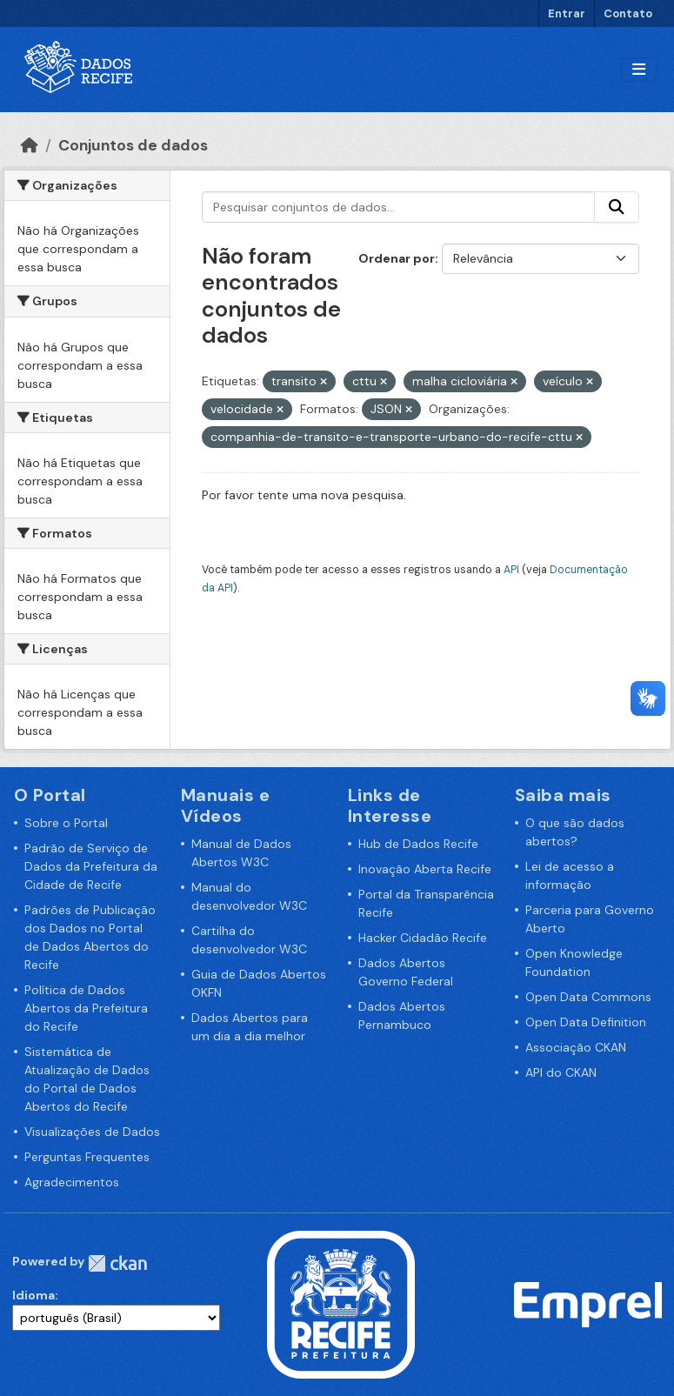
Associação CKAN (575, 1047)
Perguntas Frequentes (87, 1157)
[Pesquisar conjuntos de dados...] (398, 207)
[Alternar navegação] (639, 70)
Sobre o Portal (66, 823)
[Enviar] (616, 207)
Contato (628, 13)
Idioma (33, 1295)
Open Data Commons (588, 997)
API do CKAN (561, 1072)
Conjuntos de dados (133, 145)
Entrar (566, 13)
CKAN (117, 1263)
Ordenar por (396, 258)
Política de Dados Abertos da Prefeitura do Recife (86, 1008)
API (511, 570)
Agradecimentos (71, 1182)
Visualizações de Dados (92, 1131)
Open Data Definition (585, 1022)
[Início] (29, 145)
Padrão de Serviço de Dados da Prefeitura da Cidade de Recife (90, 866)
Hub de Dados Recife (418, 844)
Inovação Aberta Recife (424, 869)
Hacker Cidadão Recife (422, 937)
